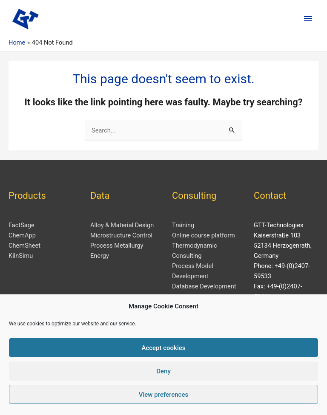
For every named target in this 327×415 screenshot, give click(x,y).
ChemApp (22, 235)
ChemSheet (24, 245)
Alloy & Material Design (122, 225)
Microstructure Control (121, 235)
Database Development (204, 286)
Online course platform (203, 235)
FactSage (21, 225)
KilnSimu (21, 256)
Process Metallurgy (116, 245)
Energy (99, 256)
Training (183, 225)
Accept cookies (163, 348)
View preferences (163, 394)
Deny (163, 371)
